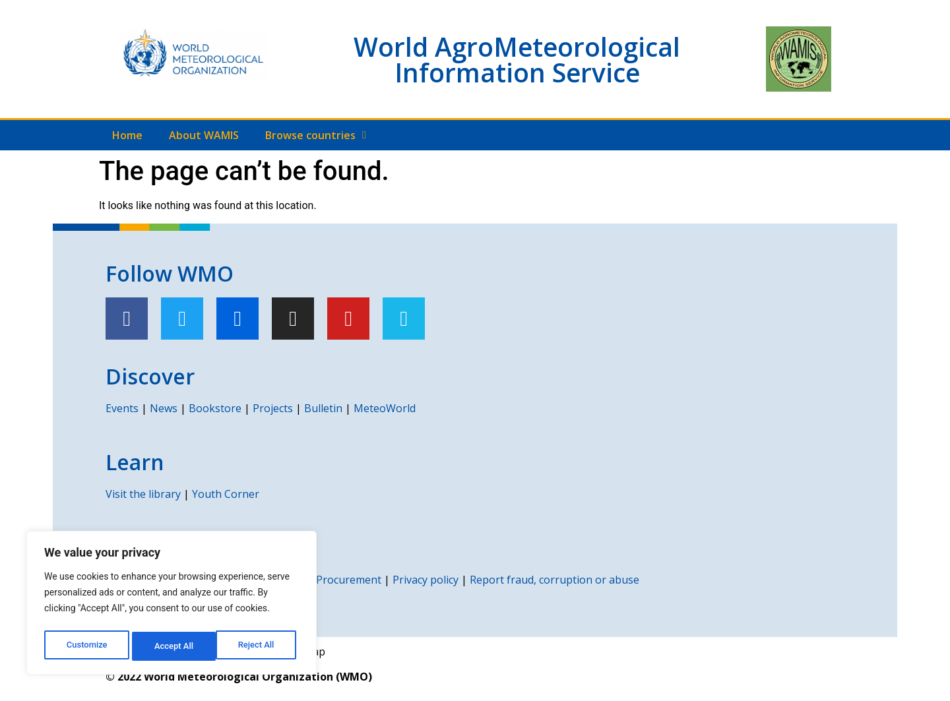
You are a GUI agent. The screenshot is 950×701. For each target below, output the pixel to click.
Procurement (348, 579)
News (163, 408)
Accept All (258, 646)
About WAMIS (204, 135)
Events (122, 408)
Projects (273, 408)
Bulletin (323, 408)
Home (127, 135)
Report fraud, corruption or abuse (554, 579)
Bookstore (215, 408)
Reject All (172, 646)
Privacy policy (426, 579)
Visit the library (143, 494)
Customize (86, 646)
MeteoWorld (385, 408)
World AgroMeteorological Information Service (517, 59)
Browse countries (315, 135)
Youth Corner (225, 494)
